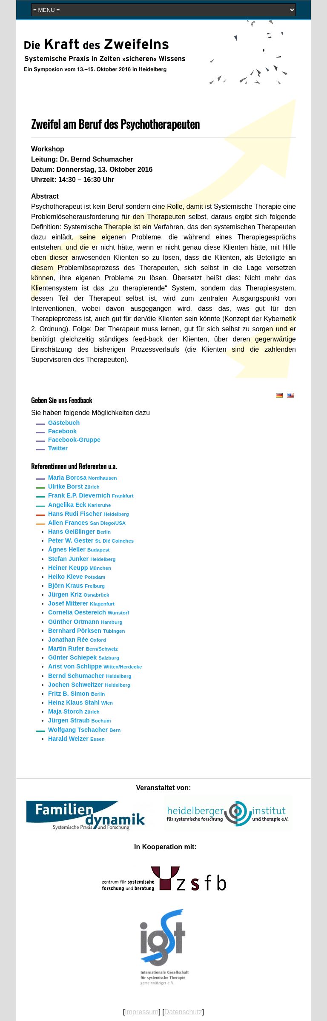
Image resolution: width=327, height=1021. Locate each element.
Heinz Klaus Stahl (80, 702)
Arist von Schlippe (95, 666)
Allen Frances (87, 522)
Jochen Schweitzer (89, 684)
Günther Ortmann (85, 621)
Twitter (58, 448)
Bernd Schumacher (89, 675)
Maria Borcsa (82, 477)
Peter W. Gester (91, 540)
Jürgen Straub (79, 720)
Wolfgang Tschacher (84, 729)
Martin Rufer (83, 648)
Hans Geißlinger (79, 531)
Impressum (141, 1011)
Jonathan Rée (77, 639)
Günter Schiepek (83, 657)
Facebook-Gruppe (74, 439)
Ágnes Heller (78, 549)
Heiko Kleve (76, 576)
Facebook (62, 431)
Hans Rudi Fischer (88, 513)
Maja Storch (74, 711)
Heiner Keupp (79, 567)
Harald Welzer (76, 738)
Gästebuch (64, 422)
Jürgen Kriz (78, 594)
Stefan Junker (82, 558)
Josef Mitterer (81, 603)
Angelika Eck (79, 504)
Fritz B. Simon (76, 693)
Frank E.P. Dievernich (91, 495)
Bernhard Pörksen (86, 630)
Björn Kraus (76, 585)
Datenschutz (183, 1011)
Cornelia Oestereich (88, 612)
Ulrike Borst (74, 486)
